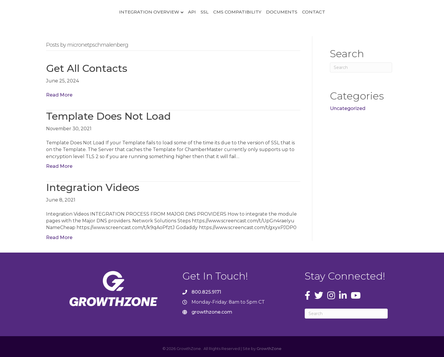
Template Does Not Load (108, 116)
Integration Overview (103, 12)
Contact (360, 12)
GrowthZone (269, 348)
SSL (158, 12)
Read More (59, 95)
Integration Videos (92, 187)
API (146, 12)
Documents (328, 12)
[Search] (361, 67)
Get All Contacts (86, 68)
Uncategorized (347, 108)
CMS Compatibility (284, 12)
